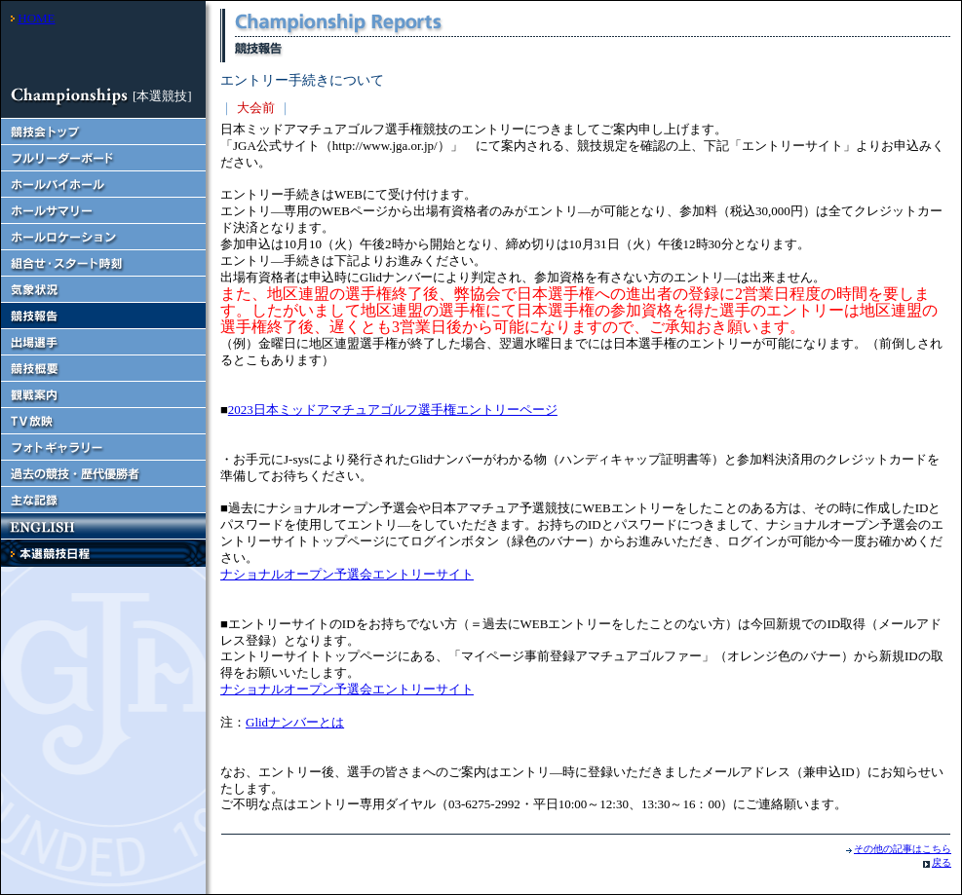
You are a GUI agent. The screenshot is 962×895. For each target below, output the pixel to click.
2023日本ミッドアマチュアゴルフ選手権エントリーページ (393, 409)
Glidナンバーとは (295, 722)
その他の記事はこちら (902, 848)
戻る (941, 862)
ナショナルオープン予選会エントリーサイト (347, 574)
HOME (36, 18)
